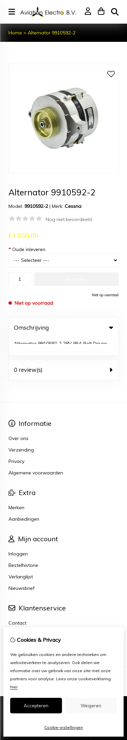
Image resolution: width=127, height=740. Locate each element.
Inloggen (18, 536)
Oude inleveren (26, 249)
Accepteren (36, 705)
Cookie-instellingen (63, 727)
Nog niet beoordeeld (69, 219)
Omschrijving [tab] (63, 327)
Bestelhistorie (23, 547)
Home (15, 33)
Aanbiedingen (23, 501)
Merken (16, 490)
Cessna (73, 206)
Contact (17, 605)
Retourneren (22, 616)
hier (14, 686)
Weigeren (91, 705)
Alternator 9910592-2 (52, 33)
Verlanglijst (20, 559)
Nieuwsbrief (21, 570)
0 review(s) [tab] (63, 351)
